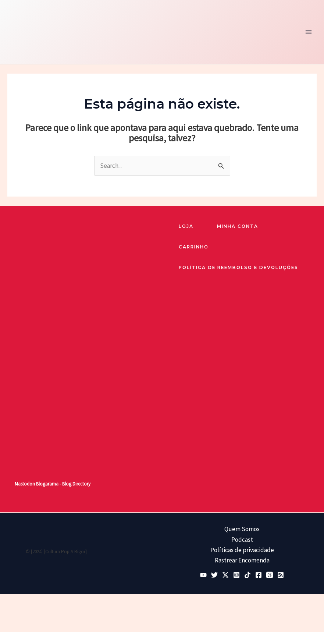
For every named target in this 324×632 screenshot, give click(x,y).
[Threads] (269, 576)
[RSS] (280, 576)
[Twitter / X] (225, 576)
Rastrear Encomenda (242, 561)
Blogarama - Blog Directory (63, 485)
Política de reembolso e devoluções (240, 271)
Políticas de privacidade (242, 551)
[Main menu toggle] (308, 33)
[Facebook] (258, 576)
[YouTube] (203, 576)
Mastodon (25, 485)
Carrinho (195, 248)
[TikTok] (247, 576)
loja (186, 228)
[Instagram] (236, 576)
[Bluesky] (214, 576)
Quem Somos (242, 530)
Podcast (242, 541)
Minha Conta (239, 228)
